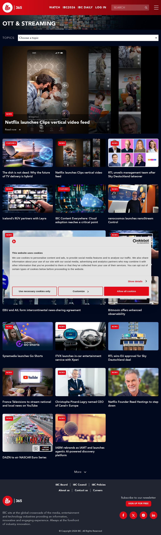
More (77, 472)
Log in (100, 7)
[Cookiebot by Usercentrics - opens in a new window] (135, 241)
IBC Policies (98, 484)
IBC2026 (69, 7)
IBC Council (79, 484)
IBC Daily (85, 7)
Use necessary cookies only (34, 291)
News (9, 114)
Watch (54, 7)
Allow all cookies (126, 291)
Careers (97, 490)
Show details (135, 281)
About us (64, 490)
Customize (81, 291)
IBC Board (62, 484)
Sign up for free (138, 503)
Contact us (81, 490)
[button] (155, 7)
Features (11, 143)
